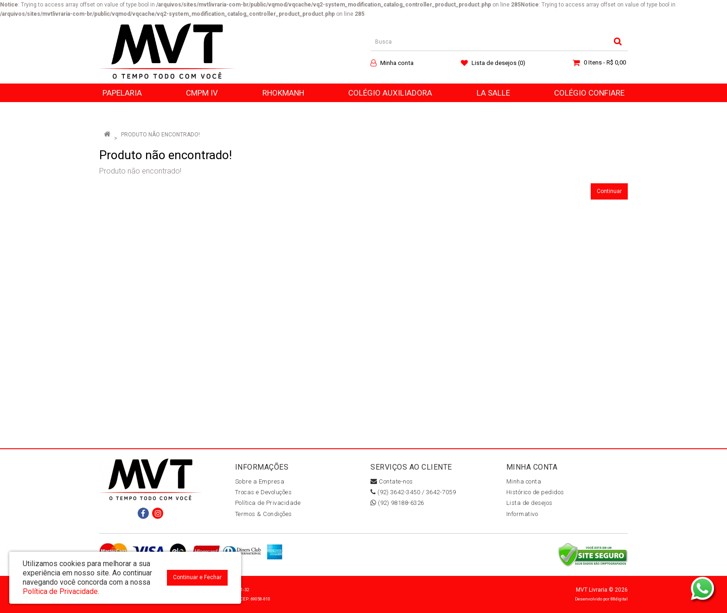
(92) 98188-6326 (397, 502)
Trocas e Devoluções (263, 492)
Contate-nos (391, 481)
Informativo (522, 513)
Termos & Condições (263, 513)
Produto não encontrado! (160, 134)
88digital (619, 598)
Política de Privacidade (268, 502)
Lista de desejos (529, 502)
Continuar (609, 191)
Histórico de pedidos (535, 492)
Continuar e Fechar (197, 577)
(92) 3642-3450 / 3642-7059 (413, 492)
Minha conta (524, 481)
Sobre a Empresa (260, 481)
